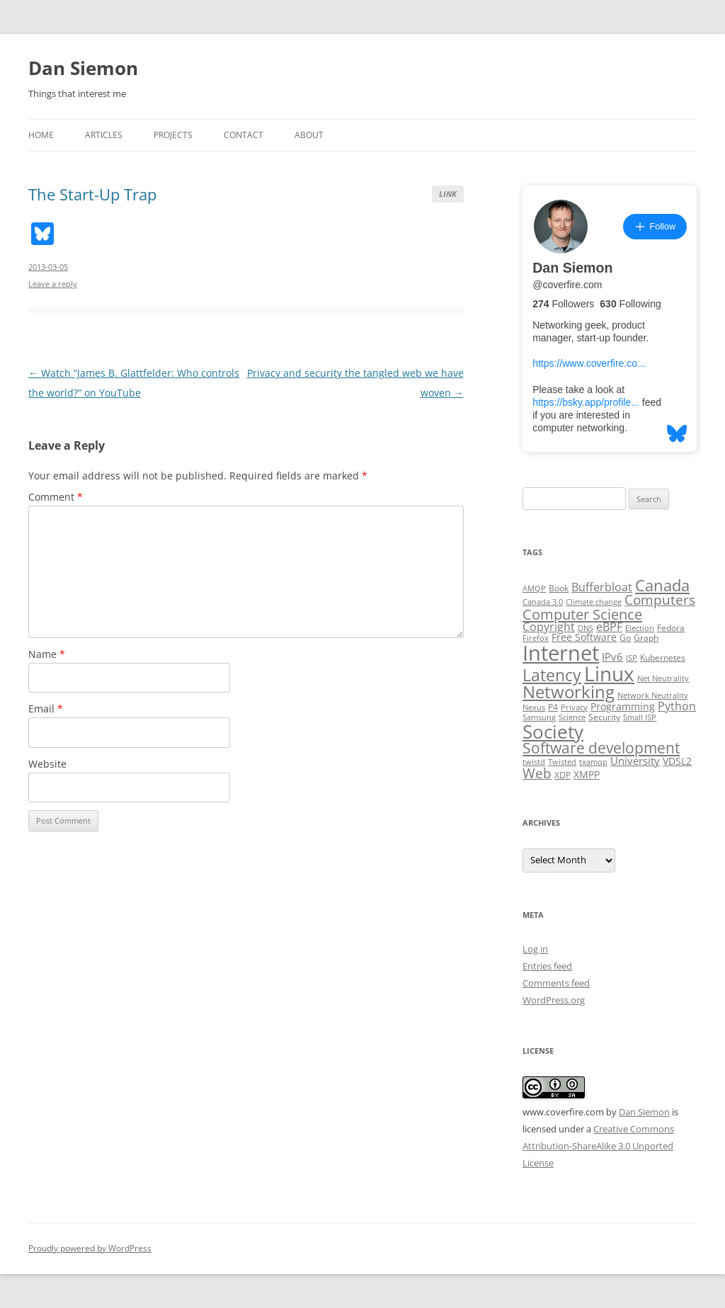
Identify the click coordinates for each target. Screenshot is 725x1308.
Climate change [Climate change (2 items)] (594, 602)
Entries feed (547, 966)
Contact (243, 135)
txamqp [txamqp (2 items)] (593, 762)
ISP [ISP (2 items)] (631, 658)
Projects (173, 135)
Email (45, 708)
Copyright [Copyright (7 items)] (549, 627)
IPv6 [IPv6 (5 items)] (612, 656)
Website (47, 763)
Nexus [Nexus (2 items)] (534, 707)
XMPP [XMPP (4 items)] (586, 774)
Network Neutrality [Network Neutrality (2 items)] (652, 695)
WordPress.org (554, 1000)
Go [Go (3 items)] (625, 638)
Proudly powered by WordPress (90, 1248)
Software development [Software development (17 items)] (601, 748)
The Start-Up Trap (92, 194)
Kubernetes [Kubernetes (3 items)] (662, 658)
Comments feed (556, 983)
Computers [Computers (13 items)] (659, 599)
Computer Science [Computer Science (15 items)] (582, 614)
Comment (55, 497)
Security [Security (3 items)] (604, 717)
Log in (535, 949)
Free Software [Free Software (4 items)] (584, 637)
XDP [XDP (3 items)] (562, 775)
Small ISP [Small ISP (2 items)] (639, 717)
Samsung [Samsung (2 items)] (539, 717)
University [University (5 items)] (635, 760)
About (309, 135)
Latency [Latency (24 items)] (552, 675)
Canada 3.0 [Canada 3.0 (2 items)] (543, 602)
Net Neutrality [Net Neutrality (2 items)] (663, 678)
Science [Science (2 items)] (572, 717)
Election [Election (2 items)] (639, 628)
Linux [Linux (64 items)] (609, 673)
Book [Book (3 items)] (559, 588)
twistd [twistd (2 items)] (534, 762)
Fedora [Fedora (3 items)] (671, 628)
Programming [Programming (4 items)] (622, 706)
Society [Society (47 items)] (553, 731)
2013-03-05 (48, 266)
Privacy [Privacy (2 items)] (574, 707)
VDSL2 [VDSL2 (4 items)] (677, 761)
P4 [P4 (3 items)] (553, 707)
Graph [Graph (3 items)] (646, 638)
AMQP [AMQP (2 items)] (534, 588)
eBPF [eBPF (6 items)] (609, 627)
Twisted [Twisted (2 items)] (562, 762)
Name (46, 654)
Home (41, 135)
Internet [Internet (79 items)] (561, 653)
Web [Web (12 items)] (537, 773)
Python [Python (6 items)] (677, 706)
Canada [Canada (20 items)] (662, 585)
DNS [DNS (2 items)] (585, 628)
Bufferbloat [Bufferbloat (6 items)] (601, 587)
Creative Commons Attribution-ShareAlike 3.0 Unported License (598, 1145)
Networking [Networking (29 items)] (569, 692)
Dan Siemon (83, 68)
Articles (103, 135)
